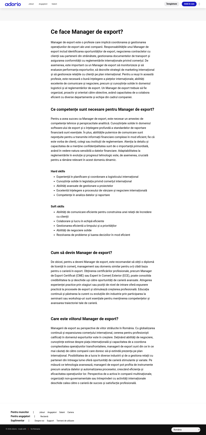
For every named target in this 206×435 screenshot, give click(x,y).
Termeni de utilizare (65, 421)
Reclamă (44, 416)
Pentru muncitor (24, 412)
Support (50, 421)
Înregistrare (172, 4)
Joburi (31, 4)
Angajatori (43, 4)
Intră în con (189, 4)
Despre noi (39, 421)
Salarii (54, 4)
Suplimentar (22, 420)
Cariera (70, 412)
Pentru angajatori (24, 416)
